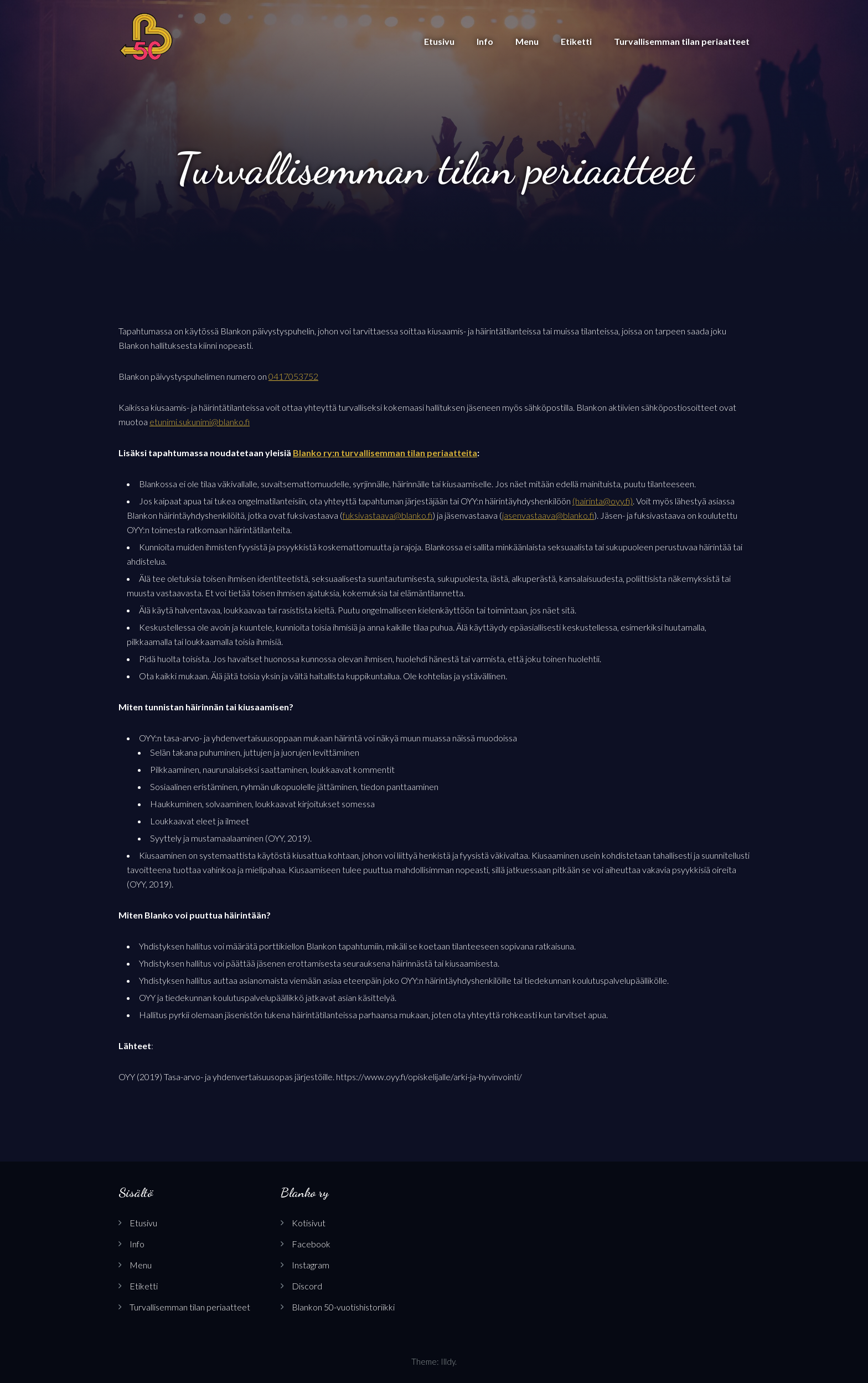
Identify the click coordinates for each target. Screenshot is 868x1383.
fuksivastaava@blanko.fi (387, 515)
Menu (527, 41)
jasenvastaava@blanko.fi (548, 515)
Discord (307, 1286)
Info (485, 41)
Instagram (310, 1265)
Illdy (448, 1361)
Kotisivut (309, 1222)
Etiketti (576, 41)
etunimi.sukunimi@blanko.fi (199, 421)
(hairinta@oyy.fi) (602, 501)
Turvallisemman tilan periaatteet (682, 41)
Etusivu (439, 41)
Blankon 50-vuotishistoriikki (343, 1307)
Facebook (311, 1243)
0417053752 (293, 376)
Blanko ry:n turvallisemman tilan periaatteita (385, 452)
